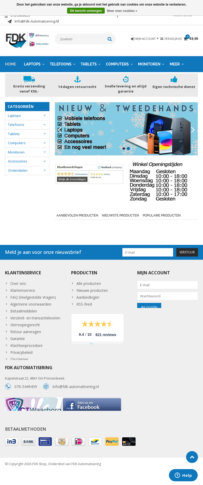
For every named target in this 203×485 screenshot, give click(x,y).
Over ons (18, 283)
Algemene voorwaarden (30, 303)
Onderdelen (17, 170)
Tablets (89, 64)
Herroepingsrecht (25, 324)
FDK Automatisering (86, 478)
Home (10, 64)
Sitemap (17, 365)
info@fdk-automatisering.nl (76, 396)
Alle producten (88, 283)
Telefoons (60, 64)
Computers (117, 64)
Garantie (17, 338)
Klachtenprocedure (26, 345)
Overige (14, 179)
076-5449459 (26, 396)
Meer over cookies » (122, 11)
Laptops (32, 64)
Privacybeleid (21, 352)
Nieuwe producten (92, 290)
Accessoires (17, 161)
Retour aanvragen (25, 331)
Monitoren (149, 64)
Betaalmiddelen (23, 310)
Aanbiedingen (87, 296)
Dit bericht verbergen (86, 11)
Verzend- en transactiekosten (35, 317)
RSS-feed (84, 303)
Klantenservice (22, 290)
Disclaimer (19, 358)
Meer (175, 64)
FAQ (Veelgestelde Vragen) (33, 296)
